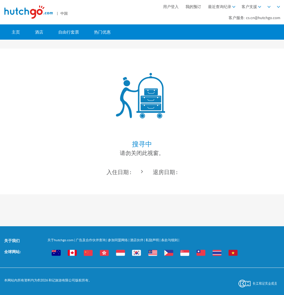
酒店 (39, 32)
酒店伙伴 (137, 240)
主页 (16, 32)
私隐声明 (152, 240)
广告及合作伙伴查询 (91, 240)
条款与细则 (169, 240)
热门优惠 (102, 32)
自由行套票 (68, 32)
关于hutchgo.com (60, 240)
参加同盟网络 (118, 240)
